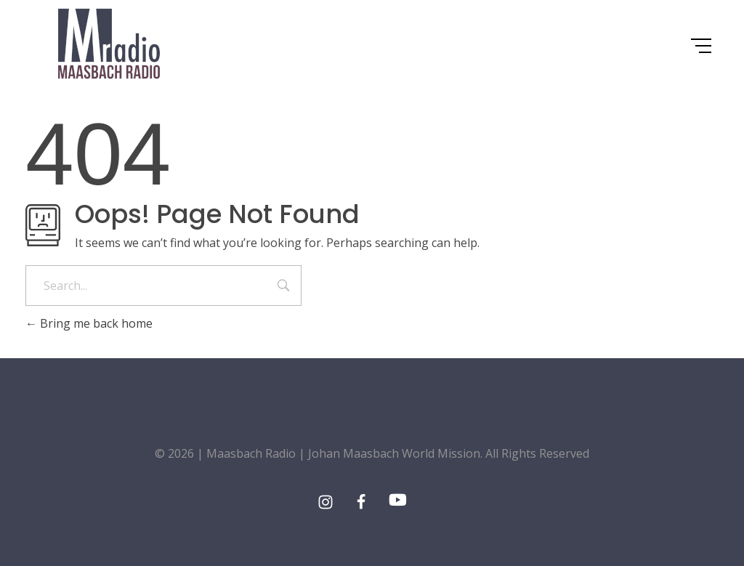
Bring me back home (89, 323)
